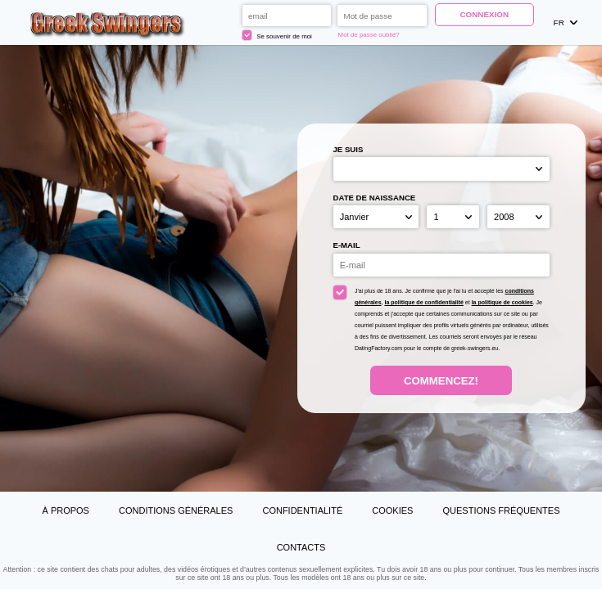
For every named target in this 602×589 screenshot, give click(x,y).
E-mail (346, 245)
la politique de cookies (502, 302)
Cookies (392, 510)
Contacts (301, 547)
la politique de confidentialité (423, 302)
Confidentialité (302, 510)
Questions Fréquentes (500, 510)
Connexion (484, 14)
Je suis (348, 149)
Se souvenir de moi (277, 35)
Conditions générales (176, 510)
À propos (65, 510)
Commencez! (441, 381)
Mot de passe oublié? (369, 34)
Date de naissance (374, 197)
